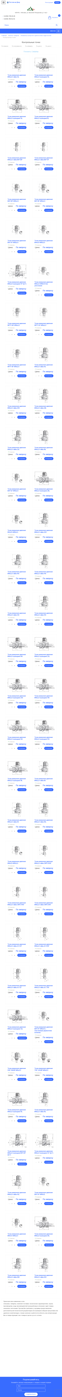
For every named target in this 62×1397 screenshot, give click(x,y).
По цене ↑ (39, 46)
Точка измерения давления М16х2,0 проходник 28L (43, 490)
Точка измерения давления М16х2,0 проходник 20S (17, 697)
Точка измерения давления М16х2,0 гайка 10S (43, 614)
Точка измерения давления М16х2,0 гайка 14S (43, 572)
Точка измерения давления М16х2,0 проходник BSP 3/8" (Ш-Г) (17, 1153)
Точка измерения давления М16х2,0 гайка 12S (17, 614)
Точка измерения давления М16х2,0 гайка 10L (43, 366)
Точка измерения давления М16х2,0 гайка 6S (17, 821)
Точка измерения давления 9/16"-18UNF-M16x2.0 (17, 1069)
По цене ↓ (48, 46)
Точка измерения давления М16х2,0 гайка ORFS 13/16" (43, 862)
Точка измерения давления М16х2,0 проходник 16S (17, 655)
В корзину (22, 86)
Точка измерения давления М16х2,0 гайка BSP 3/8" (17, 159)
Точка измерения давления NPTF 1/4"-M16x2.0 (43, 324)
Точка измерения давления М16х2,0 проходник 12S (17, 738)
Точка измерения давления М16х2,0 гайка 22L (17, 448)
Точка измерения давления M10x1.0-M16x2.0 (17, 1235)
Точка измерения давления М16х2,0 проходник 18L (17, 779)
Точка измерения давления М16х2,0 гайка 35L (43, 821)
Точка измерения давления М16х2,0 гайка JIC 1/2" (17, 986)
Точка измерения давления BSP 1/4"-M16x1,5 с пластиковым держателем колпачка (43, 1029)
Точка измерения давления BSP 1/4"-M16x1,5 (43, 1193)
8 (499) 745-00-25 (9, 16)
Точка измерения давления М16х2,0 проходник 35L (43, 1235)
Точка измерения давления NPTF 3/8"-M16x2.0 (17, 324)
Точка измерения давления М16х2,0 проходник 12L (17, 117)
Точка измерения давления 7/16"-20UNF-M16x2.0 (43, 1069)
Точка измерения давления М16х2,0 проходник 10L (43, 76)
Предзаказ (22, 541)
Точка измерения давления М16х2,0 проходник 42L (17, 1028)
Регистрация (49, 2)
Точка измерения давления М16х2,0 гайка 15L (43, 1111)
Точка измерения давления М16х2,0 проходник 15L (17, 1111)
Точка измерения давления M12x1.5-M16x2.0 (17, 531)
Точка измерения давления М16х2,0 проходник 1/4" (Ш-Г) (17, 283)
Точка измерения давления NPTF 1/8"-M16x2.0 (17, 366)
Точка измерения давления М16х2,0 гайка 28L (43, 407)
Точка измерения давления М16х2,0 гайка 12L (17, 76)
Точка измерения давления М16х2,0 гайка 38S (17, 1276)
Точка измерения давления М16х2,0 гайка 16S (17, 572)
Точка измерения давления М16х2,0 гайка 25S (17, 407)
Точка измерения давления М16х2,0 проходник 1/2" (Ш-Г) (43, 1152)
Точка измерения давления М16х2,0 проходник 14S (43, 697)
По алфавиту (29, 46)
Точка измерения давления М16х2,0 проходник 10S (43, 738)
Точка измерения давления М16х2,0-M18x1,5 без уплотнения (43, 284)
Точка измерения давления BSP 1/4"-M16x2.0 (17, 241)
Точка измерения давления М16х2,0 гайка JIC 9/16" (43, 945)
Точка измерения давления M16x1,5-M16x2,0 (17, 862)
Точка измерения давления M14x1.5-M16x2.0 (43, 241)
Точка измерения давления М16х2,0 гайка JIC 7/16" (43, 986)
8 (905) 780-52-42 (9, 19)
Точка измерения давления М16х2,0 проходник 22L (43, 655)
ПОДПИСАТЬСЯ (31, 1394)
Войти (57, 2)
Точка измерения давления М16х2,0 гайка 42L (17, 1193)
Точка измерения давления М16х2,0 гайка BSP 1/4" (43, 159)
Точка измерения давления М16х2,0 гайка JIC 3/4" (17, 945)
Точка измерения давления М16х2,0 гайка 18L (43, 448)
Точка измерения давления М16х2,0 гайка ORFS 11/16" (17, 904)
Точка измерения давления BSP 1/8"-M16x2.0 (43, 200)
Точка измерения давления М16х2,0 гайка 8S (43, 779)
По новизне (4, 46)
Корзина (54, 16)
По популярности (17, 46)
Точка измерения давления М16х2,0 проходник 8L (43, 117)
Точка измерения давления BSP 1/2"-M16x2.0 (17, 490)
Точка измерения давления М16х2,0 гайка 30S (43, 1276)
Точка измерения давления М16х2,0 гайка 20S (43, 531)
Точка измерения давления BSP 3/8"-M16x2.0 (17, 200)
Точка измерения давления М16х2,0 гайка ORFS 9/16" (43, 904)
